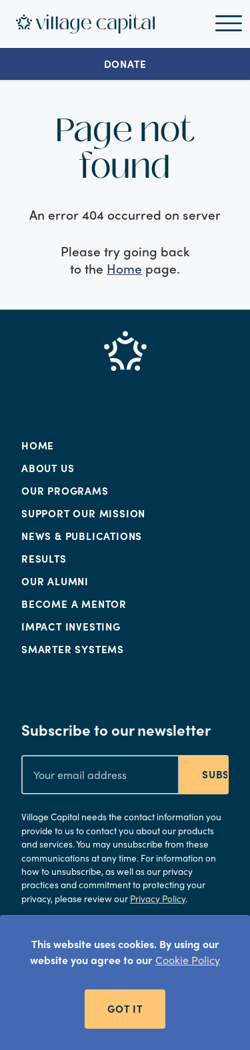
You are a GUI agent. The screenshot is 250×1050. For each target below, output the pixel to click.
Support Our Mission (83, 513)
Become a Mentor (74, 604)
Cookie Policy (187, 959)
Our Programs (65, 490)
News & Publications (81, 536)
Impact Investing (71, 626)
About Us (47, 468)
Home (124, 268)
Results (44, 558)
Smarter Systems (72, 649)
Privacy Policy (157, 898)
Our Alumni (55, 581)
